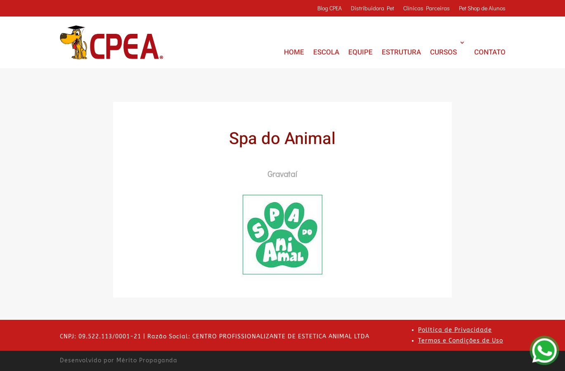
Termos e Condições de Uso (460, 340)
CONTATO (490, 52)
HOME (294, 52)
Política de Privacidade (455, 329)
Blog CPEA (329, 8)
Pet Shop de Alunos (482, 8)
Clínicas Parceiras (426, 8)
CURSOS (443, 52)
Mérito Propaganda (146, 360)
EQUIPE (360, 52)
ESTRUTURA (401, 52)
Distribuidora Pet (372, 8)
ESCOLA (326, 52)
